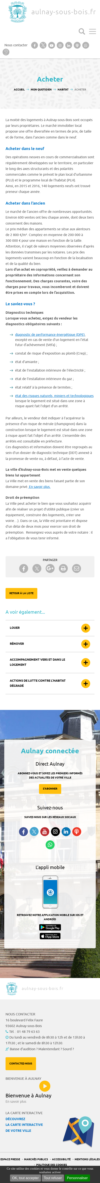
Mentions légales (87, 1159)
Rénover (17, 644)
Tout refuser (53, 1178)
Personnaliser (77, 1178)
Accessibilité (61, 1159)
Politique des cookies (51, 1165)
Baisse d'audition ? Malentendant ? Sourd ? (42, 1049)
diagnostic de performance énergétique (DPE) (50, 335)
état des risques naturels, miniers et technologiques (54, 396)
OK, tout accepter (25, 1178)
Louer (15, 628)
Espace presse (10, 1159)
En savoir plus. (39, 487)
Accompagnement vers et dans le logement (37, 662)
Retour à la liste (21, 593)
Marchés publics (36, 1159)
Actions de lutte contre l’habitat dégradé (38, 683)
